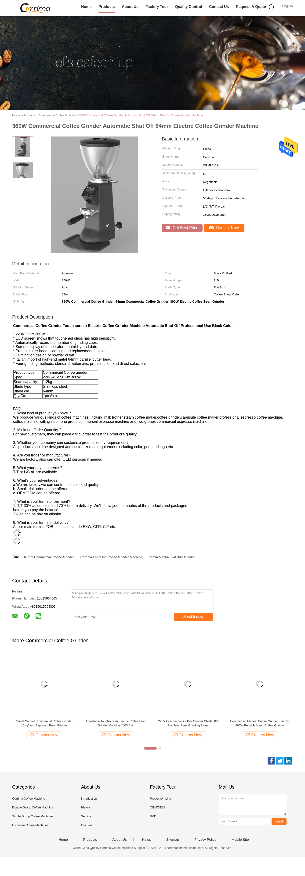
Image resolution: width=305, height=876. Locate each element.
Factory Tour (156, 7)
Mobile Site (240, 839)
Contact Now (224, 228)
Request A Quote (251, 7)
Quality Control (188, 7)
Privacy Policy (205, 839)
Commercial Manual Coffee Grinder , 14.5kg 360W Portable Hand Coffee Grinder (260, 723)
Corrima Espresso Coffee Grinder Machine (111, 557)
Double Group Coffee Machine (32, 807)
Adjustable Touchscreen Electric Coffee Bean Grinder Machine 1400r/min (116, 723)
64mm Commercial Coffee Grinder (49, 557)
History (85, 807)
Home (86, 7)
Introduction (89, 798)
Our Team (87, 825)
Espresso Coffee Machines (30, 825)
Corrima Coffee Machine (28, 798)
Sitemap (172, 839)
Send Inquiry (193, 617)
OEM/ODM (157, 807)
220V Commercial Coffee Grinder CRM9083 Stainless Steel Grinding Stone (188, 723)
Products (106, 7)
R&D (153, 816)
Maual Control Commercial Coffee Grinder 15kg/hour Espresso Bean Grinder (44, 723)
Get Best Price (182, 228)
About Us (130, 7)
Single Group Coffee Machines (33, 816)
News (146, 839)
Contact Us (219, 7)
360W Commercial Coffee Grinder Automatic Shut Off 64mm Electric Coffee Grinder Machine (140, 115)
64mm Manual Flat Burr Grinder (172, 557)
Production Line (160, 798)
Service (86, 816)
